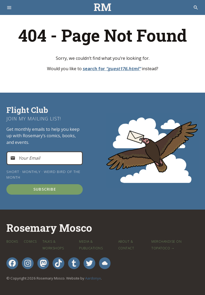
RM (102, 7)
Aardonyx (93, 278)
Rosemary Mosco (49, 227)
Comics (30, 241)
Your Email (29, 158)
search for (112, 69)
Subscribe (44, 189)
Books (12, 241)
